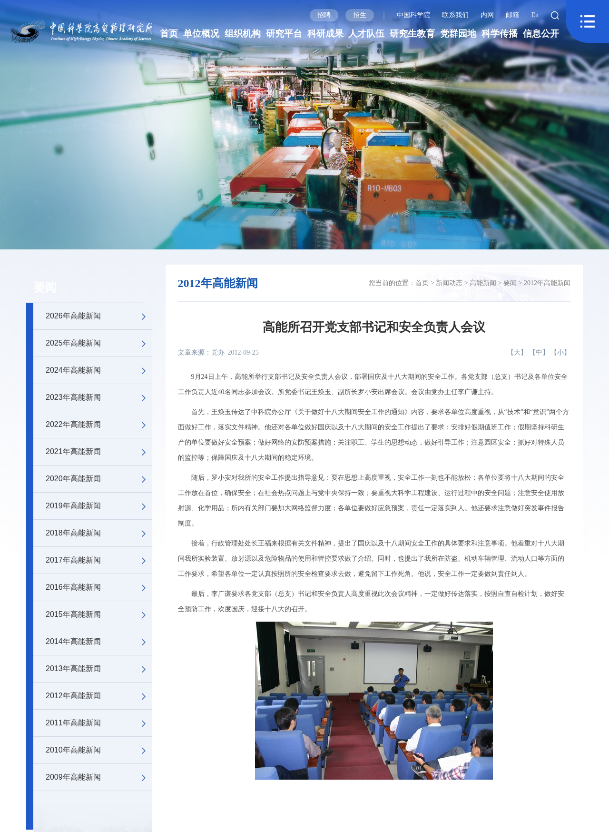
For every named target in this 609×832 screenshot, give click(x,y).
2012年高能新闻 (99, 696)
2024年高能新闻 (99, 370)
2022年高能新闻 (99, 424)
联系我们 (455, 15)
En (535, 15)
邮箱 (512, 15)
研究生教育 (412, 34)
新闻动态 (449, 283)
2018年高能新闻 (99, 533)
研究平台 (284, 34)
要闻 (45, 287)
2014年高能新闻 (99, 641)
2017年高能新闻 (99, 560)
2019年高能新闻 (99, 506)
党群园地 (458, 34)
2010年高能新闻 (99, 750)
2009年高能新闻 (99, 777)
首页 (169, 34)
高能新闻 (483, 283)
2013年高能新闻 (99, 668)
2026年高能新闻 (99, 316)
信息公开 (541, 34)
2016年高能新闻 (99, 587)
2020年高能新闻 (99, 479)
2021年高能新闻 (99, 451)
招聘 (324, 15)
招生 (359, 15)
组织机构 (243, 34)
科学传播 (499, 34)
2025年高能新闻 (99, 343)
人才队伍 (366, 34)
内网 (487, 15)
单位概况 (201, 34)
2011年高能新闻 (99, 723)
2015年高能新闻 (99, 614)
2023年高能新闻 (99, 397)
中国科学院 (413, 15)
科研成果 (325, 34)
